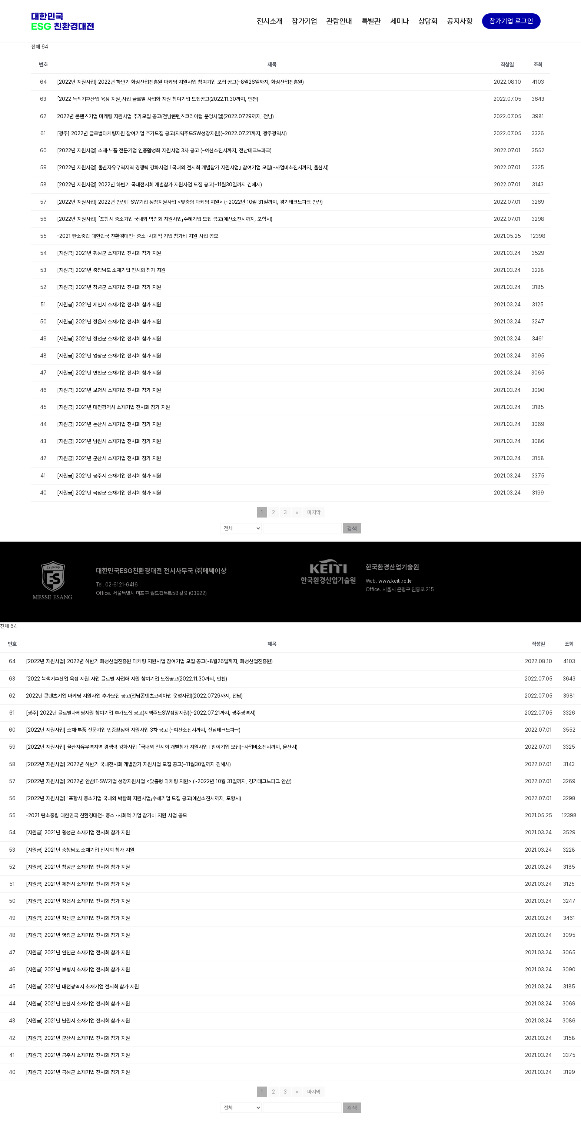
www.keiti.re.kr (395, 581)
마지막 (314, 512)
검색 (352, 528)
